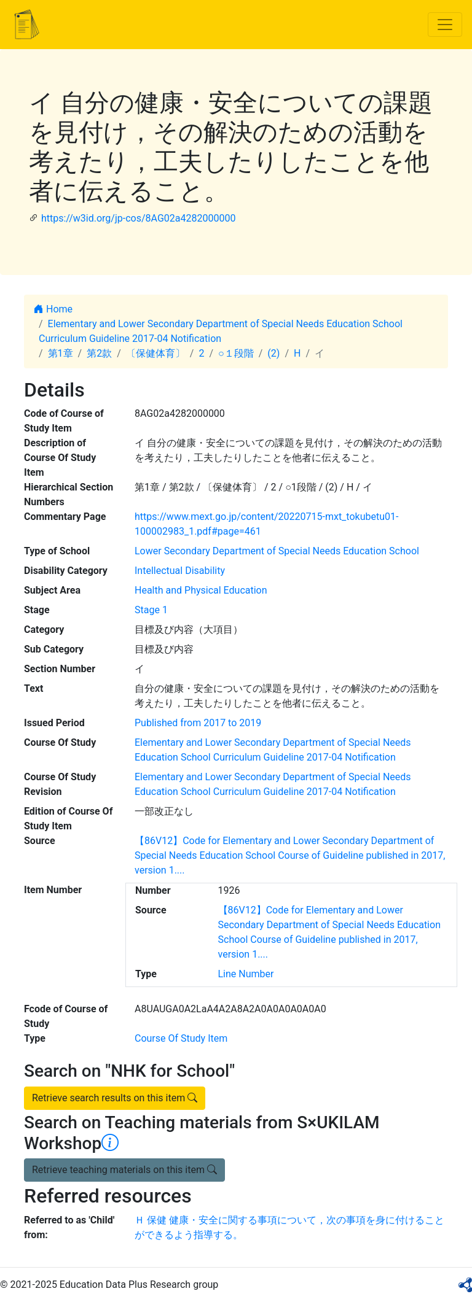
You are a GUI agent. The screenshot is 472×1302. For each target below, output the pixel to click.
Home (53, 309)
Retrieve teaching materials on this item (124, 1170)
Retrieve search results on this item (114, 1098)
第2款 (99, 353)
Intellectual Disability (180, 570)
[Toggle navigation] (445, 24)
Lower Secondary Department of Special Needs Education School (277, 551)
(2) (273, 353)
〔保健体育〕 (155, 353)
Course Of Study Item (181, 1038)
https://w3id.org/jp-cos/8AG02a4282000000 (138, 218)
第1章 (60, 353)
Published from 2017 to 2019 (198, 723)
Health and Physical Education (201, 590)
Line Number (246, 974)
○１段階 (236, 353)
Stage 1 (151, 610)
